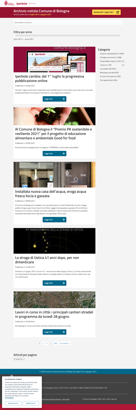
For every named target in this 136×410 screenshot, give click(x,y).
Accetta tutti (13, 403)
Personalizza (9, 398)
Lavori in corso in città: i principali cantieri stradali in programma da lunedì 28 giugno (54, 314)
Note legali (65, 399)
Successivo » (65, 343)
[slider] (14, 35)
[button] (106, 12)
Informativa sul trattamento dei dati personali (45, 399)
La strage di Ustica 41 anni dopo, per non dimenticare (47, 260)
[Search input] (68, 22)
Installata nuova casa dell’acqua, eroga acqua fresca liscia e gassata (50, 194)
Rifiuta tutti (30, 403)
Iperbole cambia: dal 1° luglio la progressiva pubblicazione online (49, 78)
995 (55, 343)
